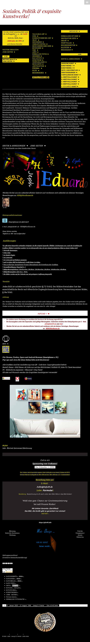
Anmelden (85, 638)
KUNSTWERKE (11, 592)
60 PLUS (9, 588)
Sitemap (20, 634)
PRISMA (35, 68)
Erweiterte (6, 558)
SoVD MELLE (10, 581)
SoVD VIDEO (10, 583)
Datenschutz (13, 634)
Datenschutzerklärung (18, 558)
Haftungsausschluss (9, 555)
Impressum (5, 634)
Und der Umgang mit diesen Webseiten (80, 534)
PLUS (34, 70)
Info (4, 448)
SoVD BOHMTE (11, 576)
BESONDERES (38, 73)
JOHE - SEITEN (11, 595)
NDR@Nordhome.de (53, 328)
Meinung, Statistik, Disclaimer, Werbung (12, 533)
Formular (48, 490)
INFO (4, 344)
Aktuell (17, 588)
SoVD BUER (10, 579)
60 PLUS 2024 (11, 590)
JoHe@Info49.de (45, 487)
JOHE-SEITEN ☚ (37, 145)
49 (5, 445)
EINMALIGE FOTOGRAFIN (15, 599)
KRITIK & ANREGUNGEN (14, 145)
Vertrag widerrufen (31, 634)
